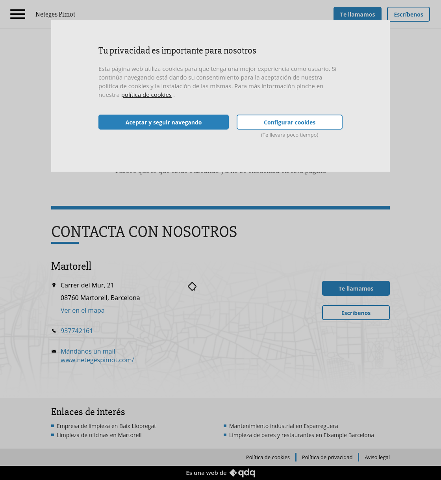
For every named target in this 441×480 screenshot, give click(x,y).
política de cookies (146, 94)
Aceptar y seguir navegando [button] (164, 122)
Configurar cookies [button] (289, 122)
